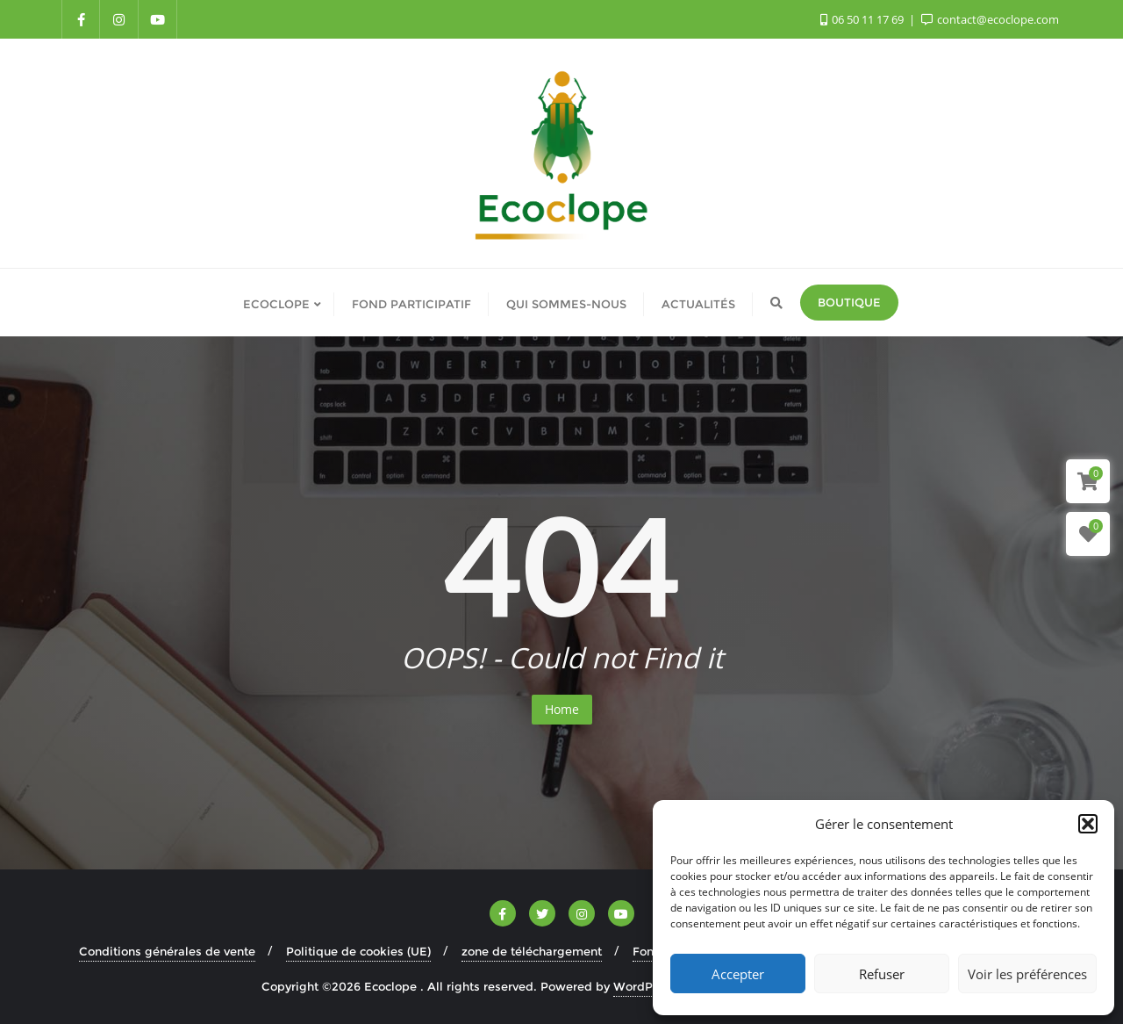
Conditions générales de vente (167, 951)
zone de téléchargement (531, 951)
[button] (1088, 824)
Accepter (738, 974)
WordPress (644, 986)
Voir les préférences (1027, 974)
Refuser (882, 974)
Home (562, 709)
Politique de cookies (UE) (358, 951)
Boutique (849, 302)
